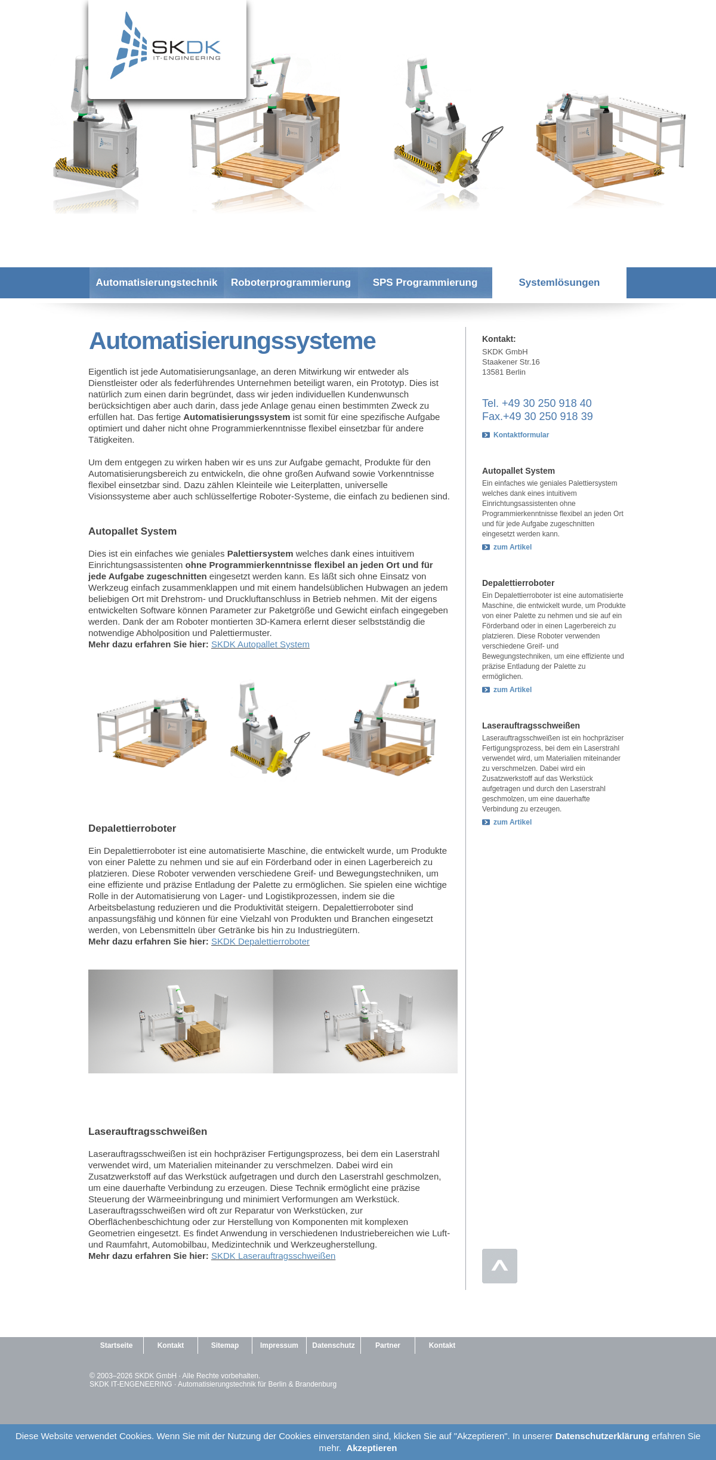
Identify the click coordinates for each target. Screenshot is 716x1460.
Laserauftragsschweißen (286, 1256)
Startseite (116, 1345)
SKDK (223, 1256)
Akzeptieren (371, 1448)
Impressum (279, 1345)
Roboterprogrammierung (291, 282)
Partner (387, 1345)
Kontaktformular (521, 435)
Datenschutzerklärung (602, 1436)
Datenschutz (333, 1345)
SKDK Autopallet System (260, 644)
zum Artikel (512, 547)
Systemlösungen (559, 282)
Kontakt (171, 1345)
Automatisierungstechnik (156, 282)
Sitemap (225, 1345)
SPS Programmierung (425, 282)
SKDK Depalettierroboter (260, 941)
